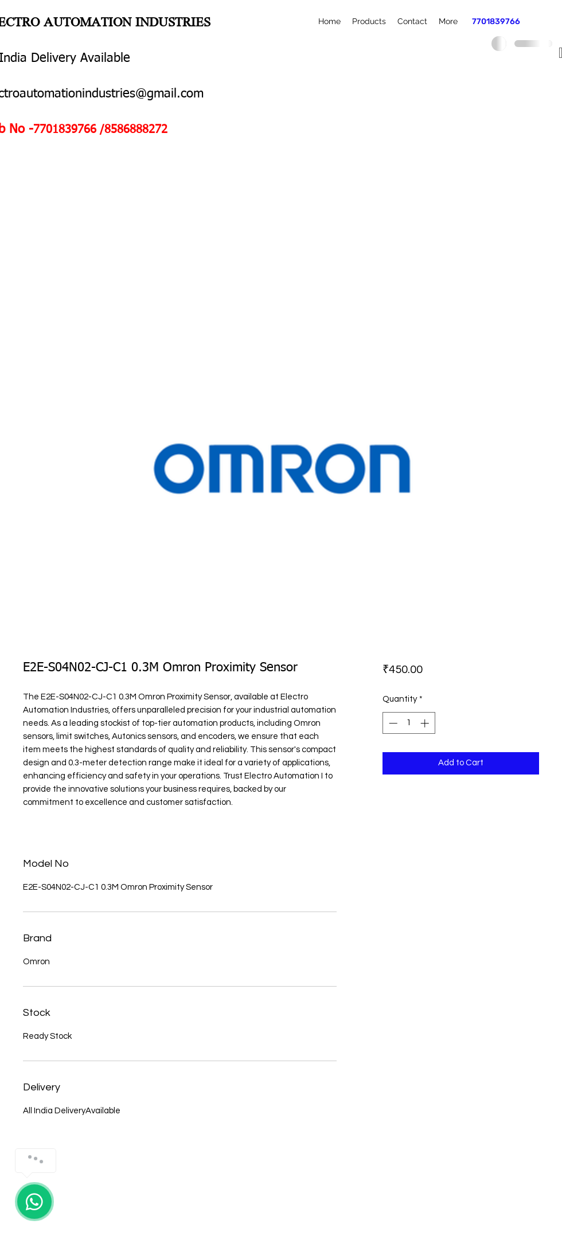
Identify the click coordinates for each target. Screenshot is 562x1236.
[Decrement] (392, 723)
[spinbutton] (408, 723)
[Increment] (426, 723)
